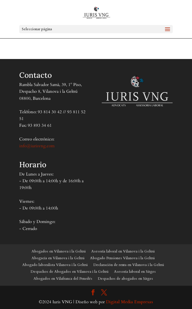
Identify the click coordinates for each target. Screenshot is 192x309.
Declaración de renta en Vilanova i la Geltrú (128, 264)
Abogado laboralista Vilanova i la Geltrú (55, 264)
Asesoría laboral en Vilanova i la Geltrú (123, 251)
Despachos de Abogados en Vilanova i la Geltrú (69, 271)
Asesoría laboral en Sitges (135, 271)
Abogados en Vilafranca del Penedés (63, 278)
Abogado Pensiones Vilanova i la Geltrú (122, 258)
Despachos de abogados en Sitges (125, 278)
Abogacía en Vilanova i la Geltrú (58, 258)
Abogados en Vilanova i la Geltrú (59, 251)
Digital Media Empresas (129, 302)
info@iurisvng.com (36, 146)
